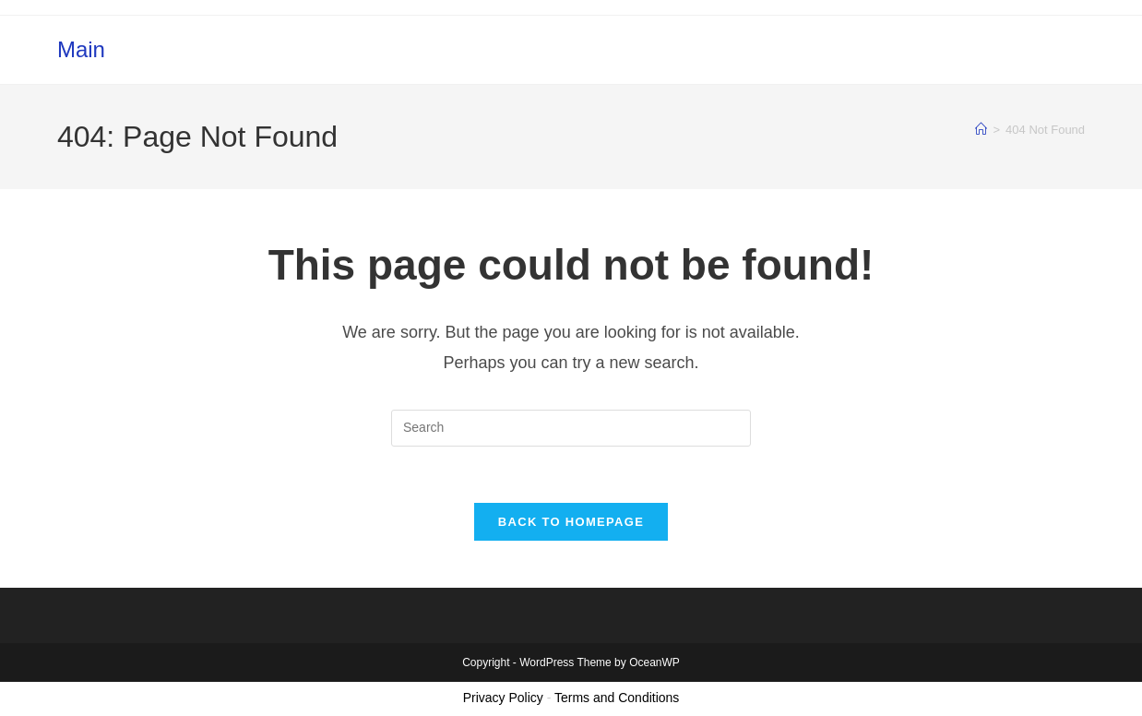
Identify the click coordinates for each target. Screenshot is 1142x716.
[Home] (981, 130)
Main (81, 49)
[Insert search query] (571, 428)
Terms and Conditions (616, 697)
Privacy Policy (503, 697)
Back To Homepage (571, 522)
